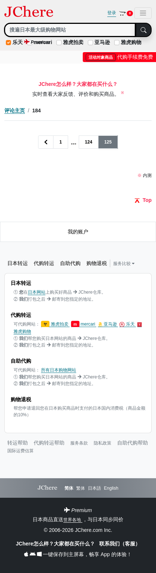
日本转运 (17, 263)
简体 (68, 488)
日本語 (94, 488)
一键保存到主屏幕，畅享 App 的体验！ (77, 554)
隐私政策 (102, 443)
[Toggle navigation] (143, 13)
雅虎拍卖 (73, 42)
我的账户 (78, 232)
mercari (83, 324)
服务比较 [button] (124, 263)
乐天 (17, 42)
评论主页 (14, 110)
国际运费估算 (20, 450)
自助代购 (70, 263)
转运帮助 (17, 443)
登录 (111, 12)
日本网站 (36, 292)
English (111, 488)
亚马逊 (102, 42)
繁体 (80, 488)
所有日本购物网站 (58, 370)
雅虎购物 (131, 42)
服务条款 (79, 443)
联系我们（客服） (119, 544)
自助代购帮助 (132, 443)
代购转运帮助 (49, 443)
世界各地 (72, 519)
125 (108, 142)
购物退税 (96, 263)
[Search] (70, 30)
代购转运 (44, 263)
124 (88, 142)
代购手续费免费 (119, 57)
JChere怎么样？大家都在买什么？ (56, 544)
